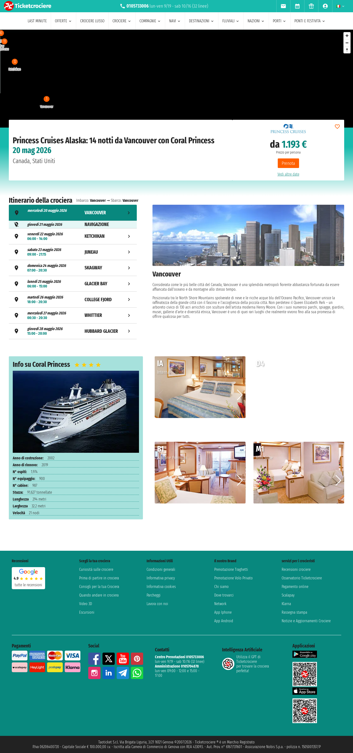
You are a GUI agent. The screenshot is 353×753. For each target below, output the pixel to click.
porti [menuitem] (279, 21)
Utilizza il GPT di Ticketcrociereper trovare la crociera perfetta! (245, 664)
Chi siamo (221, 586)
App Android (223, 621)
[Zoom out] (347, 42)
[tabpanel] (248, 273)
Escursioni (86, 612)
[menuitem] (283, 6)
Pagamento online (295, 586)
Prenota (288, 163)
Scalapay (288, 595)
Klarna (286, 603)
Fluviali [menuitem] (231, 21)
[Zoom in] (347, 35)
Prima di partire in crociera (99, 578)
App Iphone (223, 612)
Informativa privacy (161, 578)
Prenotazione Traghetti (231, 569)
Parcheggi (154, 595)
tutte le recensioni (28, 585)
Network (220, 603)
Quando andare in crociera (99, 595)
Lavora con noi (157, 603)
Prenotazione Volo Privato (233, 578)
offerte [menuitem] (63, 21)
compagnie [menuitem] (150, 21)
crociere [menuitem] (122, 21)
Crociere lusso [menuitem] (92, 21)
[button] (240, 395)
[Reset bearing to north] (347, 49)
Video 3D (85, 603)
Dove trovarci (224, 595)
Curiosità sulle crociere (96, 569)
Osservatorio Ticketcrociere (302, 578)
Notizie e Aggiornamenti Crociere (306, 621)
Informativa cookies (161, 586)
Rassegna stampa (294, 612)
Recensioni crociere (296, 569)
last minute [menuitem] (37, 21)
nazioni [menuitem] (256, 21)
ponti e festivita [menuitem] (310, 21)
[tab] (73, 213)
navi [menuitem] (175, 21)
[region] (156, 79)
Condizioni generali (161, 569)
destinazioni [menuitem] (201, 21)
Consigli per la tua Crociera (99, 586)
